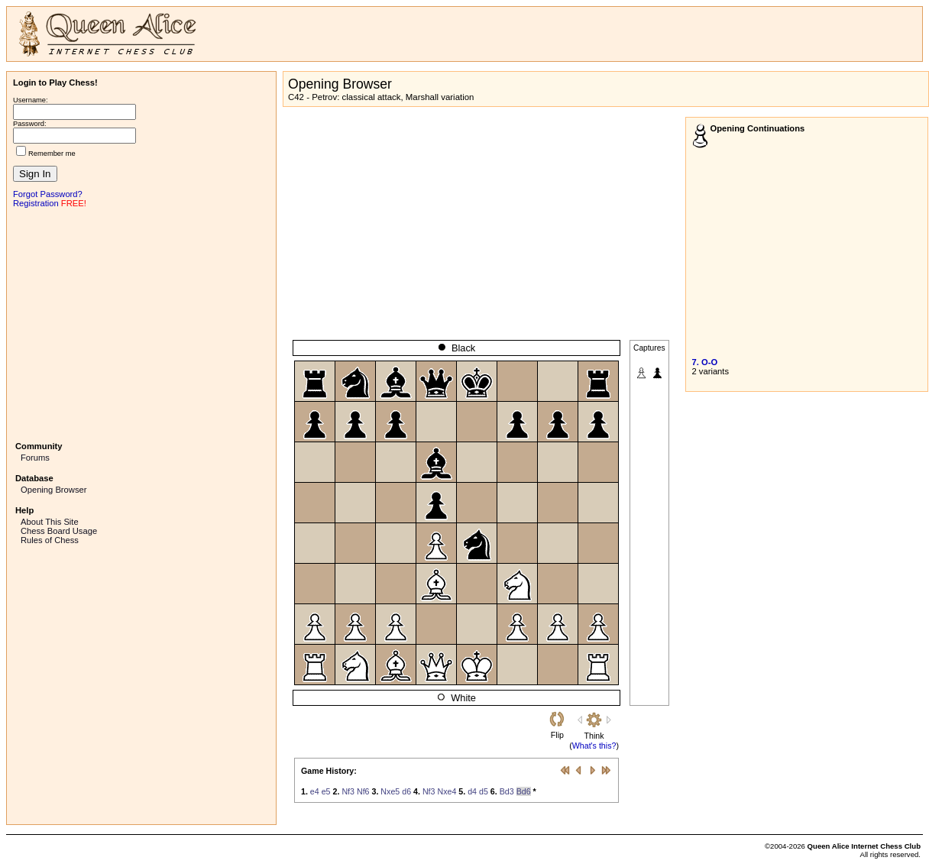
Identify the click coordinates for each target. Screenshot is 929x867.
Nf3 (347, 791)
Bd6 (523, 791)
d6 (406, 791)
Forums (35, 457)
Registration (36, 203)
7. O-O (705, 362)
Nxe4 (446, 791)
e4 (314, 791)
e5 (326, 791)
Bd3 (507, 791)
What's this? (594, 745)
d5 (483, 791)
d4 (472, 791)
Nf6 (363, 791)
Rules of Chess (50, 540)
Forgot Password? (48, 194)
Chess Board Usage (59, 530)
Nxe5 (390, 791)
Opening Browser (53, 489)
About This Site (50, 521)
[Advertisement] (141, 323)
